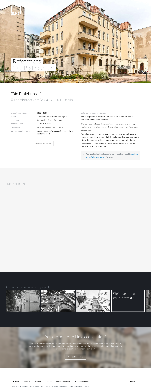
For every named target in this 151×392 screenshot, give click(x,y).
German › (132, 381)
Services (38, 381)
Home (16, 381)
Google (77, 381)
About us (27, 381)
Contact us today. (75, 358)
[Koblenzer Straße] (93, 302)
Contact (49, 381)
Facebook (85, 381)
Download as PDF (42, 143)
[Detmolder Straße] (23, 302)
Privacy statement (63, 381)
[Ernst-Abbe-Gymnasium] (58, 302)
